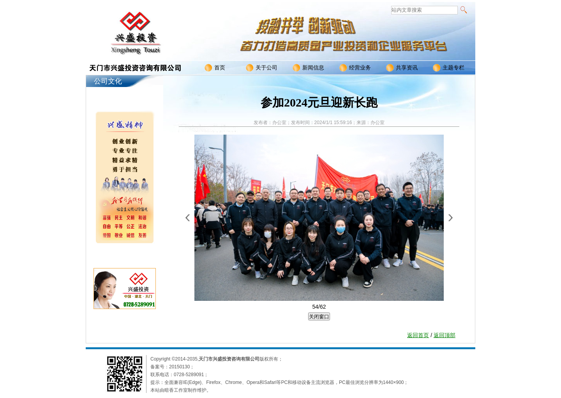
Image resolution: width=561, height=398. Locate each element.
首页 (215, 68)
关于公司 (261, 68)
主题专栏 (448, 68)
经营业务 (355, 68)
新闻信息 (308, 68)
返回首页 (418, 335)
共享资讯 (402, 68)
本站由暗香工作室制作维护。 (180, 390)
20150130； (181, 367)
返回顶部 (444, 335)
